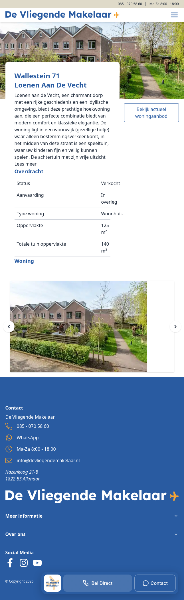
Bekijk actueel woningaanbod (151, 112)
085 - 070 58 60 (130, 3)
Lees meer (26, 164)
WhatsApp (22, 437)
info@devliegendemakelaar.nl (42, 460)
